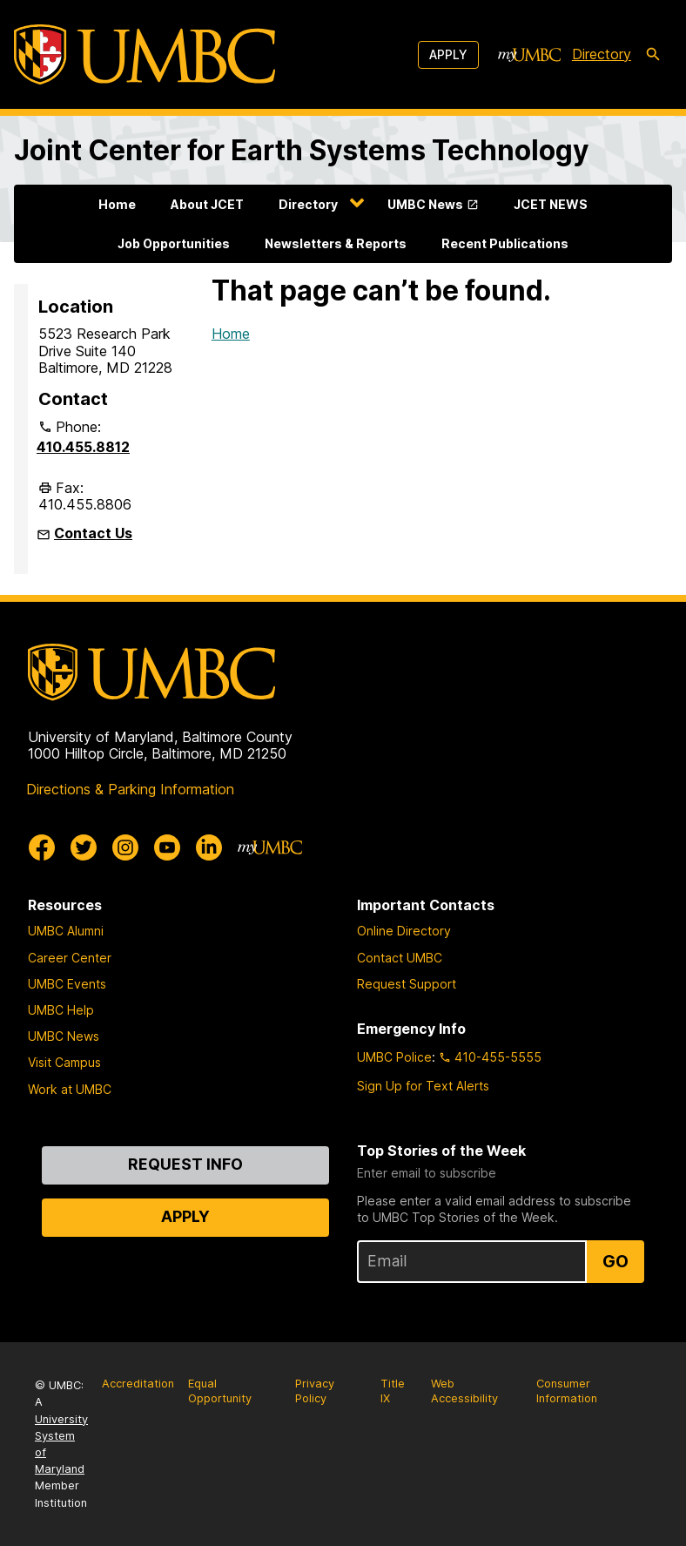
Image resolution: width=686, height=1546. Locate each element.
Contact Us (93, 533)
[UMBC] (144, 54)
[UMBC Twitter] (83, 847)
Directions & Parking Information (130, 789)
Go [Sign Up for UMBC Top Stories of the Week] (615, 1261)
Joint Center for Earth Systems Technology (301, 150)
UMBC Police (394, 1057)
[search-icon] (653, 55)
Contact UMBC (399, 957)
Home (117, 204)
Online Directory (404, 930)
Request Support (406, 983)
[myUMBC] (529, 55)
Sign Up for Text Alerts (423, 1085)
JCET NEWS (551, 204)
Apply (448, 54)
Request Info (185, 1164)
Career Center (69, 957)
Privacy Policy (314, 1391)
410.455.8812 (83, 447)
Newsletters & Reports (336, 243)
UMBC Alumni (66, 930)
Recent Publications (504, 243)
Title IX (392, 1391)
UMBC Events (67, 983)
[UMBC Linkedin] (209, 847)
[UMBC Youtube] (167, 847)
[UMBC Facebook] (42, 847)
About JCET (207, 204)
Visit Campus (64, 1062)
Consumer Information (566, 1391)
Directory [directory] (601, 54)
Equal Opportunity (220, 1391)
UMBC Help (61, 1010)
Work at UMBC (69, 1089)
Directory (308, 204)
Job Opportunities (174, 243)
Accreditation (138, 1383)
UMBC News (425, 204)
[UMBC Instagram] (125, 847)
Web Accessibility (464, 1391)
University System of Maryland (61, 1444)
